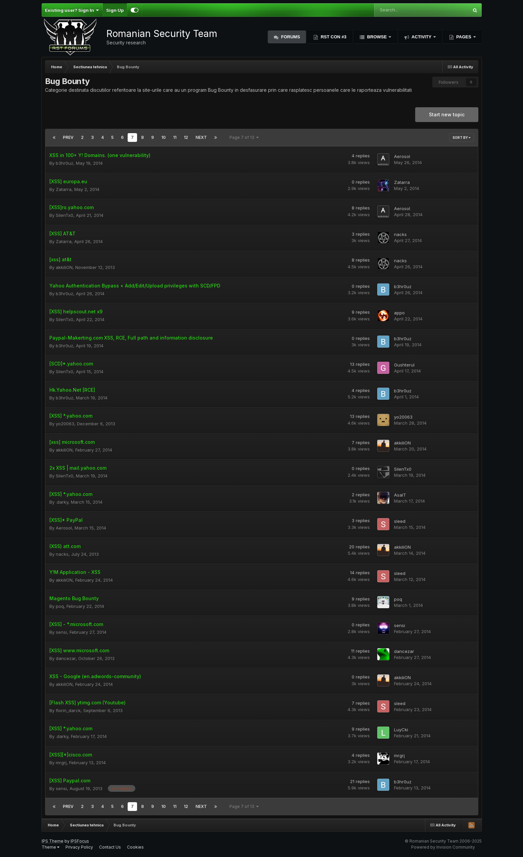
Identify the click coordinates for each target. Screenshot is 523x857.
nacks (400, 234)
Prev (68, 137)
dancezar (66, 658)
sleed (399, 521)
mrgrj (61, 762)
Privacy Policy (79, 847)
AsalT (400, 495)
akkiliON (64, 267)
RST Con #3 (332, 36)
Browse (377, 36)
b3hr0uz (64, 163)
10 (163, 137)
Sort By (461, 137)
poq (60, 606)
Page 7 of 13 (244, 137)
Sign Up (115, 10)
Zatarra (64, 189)
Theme (50, 847)
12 (186, 137)
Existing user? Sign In (72, 10)
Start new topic (447, 114)
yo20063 (65, 423)
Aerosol (402, 156)
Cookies (135, 847)
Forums (290, 36)
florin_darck (68, 710)
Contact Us (110, 847)
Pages (464, 36)
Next (201, 137)
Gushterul (404, 364)
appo (399, 312)
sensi (61, 632)
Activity (421, 36)
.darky (62, 502)
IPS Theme (52, 841)
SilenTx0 (64, 215)
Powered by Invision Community (443, 847)
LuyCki (401, 729)
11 (174, 137)
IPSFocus (80, 841)
